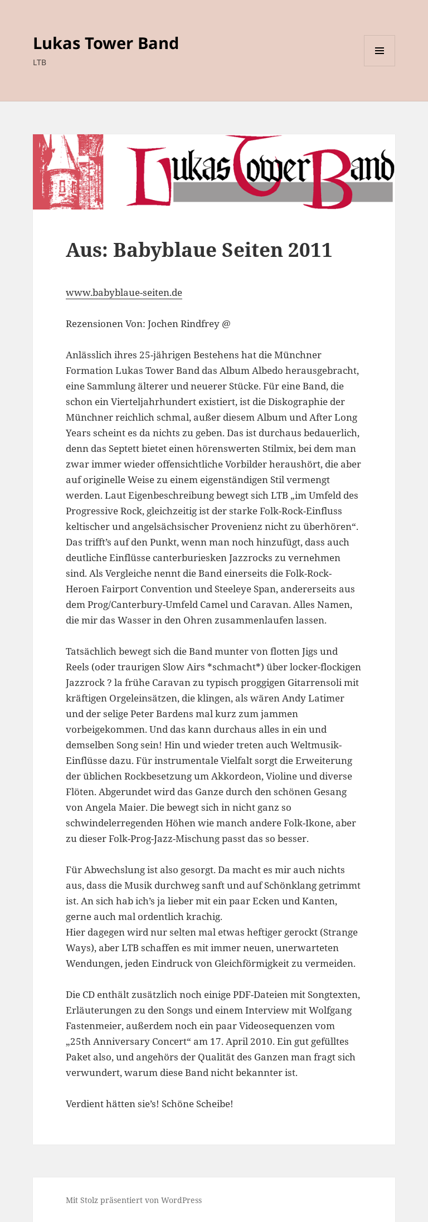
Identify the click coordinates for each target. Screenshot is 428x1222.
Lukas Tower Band (106, 42)
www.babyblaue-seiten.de (124, 292)
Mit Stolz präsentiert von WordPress (134, 1200)
